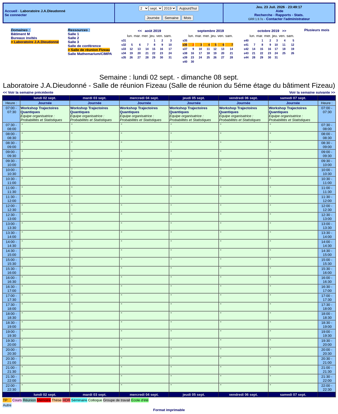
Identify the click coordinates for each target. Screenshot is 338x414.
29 (153, 57)
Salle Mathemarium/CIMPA (90, 54)
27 (139, 57)
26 (131, 57)
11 (208, 48)
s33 (123, 48)
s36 (184, 44)
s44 (246, 57)
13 (139, 48)
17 (170, 48)
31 (170, 57)
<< (140, 31)
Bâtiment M (20, 34)
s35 (123, 57)
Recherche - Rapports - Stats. (279, 15)
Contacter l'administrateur (288, 19)
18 (208, 53)
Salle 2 (73, 38)
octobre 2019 (268, 31)
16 (161, 48)
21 (147, 53)
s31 (123, 40)
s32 (123, 44)
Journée (45, 103)
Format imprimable (169, 410)
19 (131, 53)
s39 (184, 57)
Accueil (11, 11)
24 (170, 53)
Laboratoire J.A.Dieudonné (36, 42)
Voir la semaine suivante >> (312, 92)
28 (147, 57)
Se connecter (16, 15)
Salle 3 (73, 42)
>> (284, 31)
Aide (279, 11)
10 (170, 44)
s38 (184, 53)
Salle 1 (73, 34)
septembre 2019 (210, 31)
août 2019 (153, 31)
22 (153, 53)
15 (153, 48)
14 (147, 48)
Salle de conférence (84, 46)
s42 (246, 48)
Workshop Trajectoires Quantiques (39, 110)
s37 (184, 48)
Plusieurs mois (316, 30)
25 (208, 57)
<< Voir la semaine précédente (28, 92)
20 (139, 53)
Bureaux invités (24, 38)
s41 (246, 44)
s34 (123, 53)
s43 (246, 53)
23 (161, 53)
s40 (184, 61)
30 (161, 57)
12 (131, 48)
